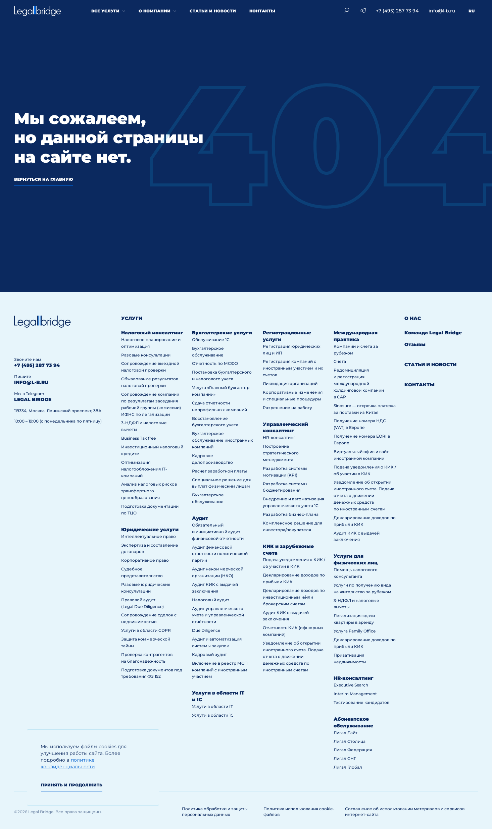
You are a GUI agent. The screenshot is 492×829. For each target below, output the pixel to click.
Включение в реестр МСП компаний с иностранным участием (220, 670)
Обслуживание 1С (211, 339)
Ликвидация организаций (290, 383)
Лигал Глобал (348, 767)
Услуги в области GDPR (146, 630)
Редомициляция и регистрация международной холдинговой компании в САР (359, 383)
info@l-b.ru (442, 11)
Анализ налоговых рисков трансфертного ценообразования (149, 491)
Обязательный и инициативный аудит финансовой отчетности (218, 531)
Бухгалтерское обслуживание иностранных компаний (222, 440)
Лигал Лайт (345, 732)
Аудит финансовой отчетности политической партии (220, 554)
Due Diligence (206, 630)
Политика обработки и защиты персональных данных (215, 811)
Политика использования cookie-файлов (298, 811)
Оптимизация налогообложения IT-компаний (144, 469)
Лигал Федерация (353, 749)
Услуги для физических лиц (356, 559)
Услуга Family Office (355, 630)
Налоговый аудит (210, 599)
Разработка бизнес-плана (290, 514)
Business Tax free (138, 438)
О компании (154, 10)
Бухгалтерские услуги (222, 333)
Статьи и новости (213, 10)
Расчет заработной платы (219, 471)
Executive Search (351, 684)
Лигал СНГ (345, 758)
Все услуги (105, 10)
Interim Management (355, 693)
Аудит (200, 518)
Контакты (262, 10)
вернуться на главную (43, 179)
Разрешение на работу (287, 407)
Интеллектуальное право (148, 536)
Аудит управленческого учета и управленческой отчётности (218, 615)
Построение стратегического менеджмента (281, 453)
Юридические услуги (150, 530)
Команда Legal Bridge (433, 333)
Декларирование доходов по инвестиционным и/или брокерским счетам (294, 597)
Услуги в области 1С (213, 715)
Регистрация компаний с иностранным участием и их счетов (293, 368)
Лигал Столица (349, 741)
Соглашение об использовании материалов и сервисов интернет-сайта (404, 811)
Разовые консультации (145, 354)
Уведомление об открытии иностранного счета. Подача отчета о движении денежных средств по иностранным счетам (293, 656)
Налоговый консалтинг (152, 333)
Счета (340, 361)
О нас (412, 318)
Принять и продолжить (71, 784)
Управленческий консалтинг (285, 427)
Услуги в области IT (212, 706)
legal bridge (32, 399)
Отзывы (415, 344)
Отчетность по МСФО (215, 363)
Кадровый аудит (209, 654)
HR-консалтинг (279, 437)
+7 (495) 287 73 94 (397, 11)
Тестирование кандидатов (361, 702)
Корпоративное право (145, 560)
